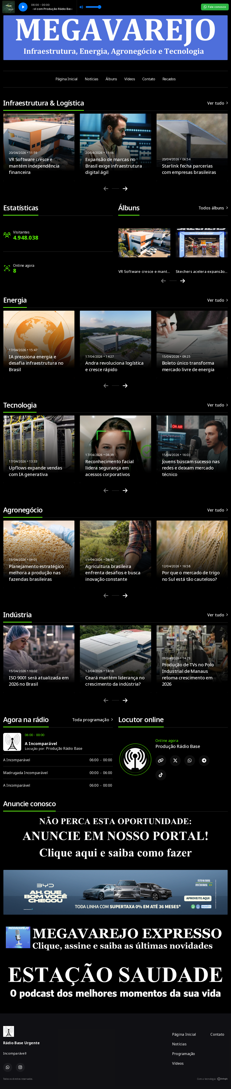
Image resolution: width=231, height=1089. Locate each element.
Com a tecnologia (212, 1078)
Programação (183, 1053)
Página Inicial (66, 78)
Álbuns (111, 78)
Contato (148, 78)
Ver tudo (217, 103)
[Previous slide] (106, 188)
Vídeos (129, 78)
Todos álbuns (213, 208)
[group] (144, 245)
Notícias (91, 78)
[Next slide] (125, 188)
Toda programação (92, 719)
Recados (169, 78)
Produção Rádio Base (64, 748)
